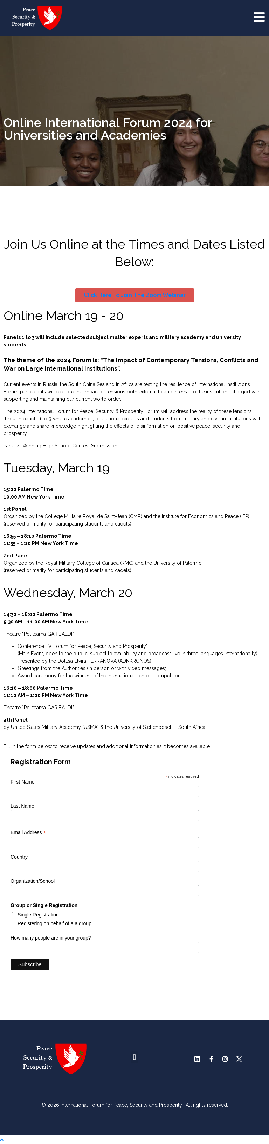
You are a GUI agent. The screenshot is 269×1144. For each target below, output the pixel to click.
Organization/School (33, 881)
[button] (134, 1057)
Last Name (22, 806)
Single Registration (38, 915)
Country (19, 857)
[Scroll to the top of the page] (2, 1140)
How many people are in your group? (51, 938)
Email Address (28, 832)
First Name (22, 782)
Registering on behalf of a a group (54, 923)
